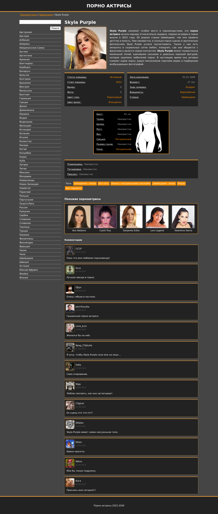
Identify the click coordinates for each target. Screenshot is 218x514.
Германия (25, 98)
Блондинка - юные (85, 183)
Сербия (23, 215)
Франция (24, 246)
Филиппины (26, 238)
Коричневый (114, 97)
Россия (23, 207)
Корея (23, 157)
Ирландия (25, 125)
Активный (116, 77)
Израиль (24, 114)
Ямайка (23, 273)
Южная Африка (28, 270)
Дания (23, 106)
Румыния (24, 211)
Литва (23, 168)
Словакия (25, 219)
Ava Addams (79, 230)
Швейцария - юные (164, 183)
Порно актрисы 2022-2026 (109, 505)
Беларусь (24, 71)
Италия (23, 137)
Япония (23, 277)
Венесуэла (25, 90)
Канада (23, 145)
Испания (24, 133)
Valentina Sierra (183, 230)
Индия (23, 118)
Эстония (24, 266)
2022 (119, 82)
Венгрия (24, 86)
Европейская (187, 92)
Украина (24, 234)
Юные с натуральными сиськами (130, 183)
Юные (181, 183)
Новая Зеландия (29, 184)
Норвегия (25, 188)
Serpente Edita (131, 230)
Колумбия (25, 153)
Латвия (23, 164)
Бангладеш (26, 63)
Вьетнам (24, 94)
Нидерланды (26, 180)
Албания (24, 40)
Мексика (24, 172)
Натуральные (123, 139)
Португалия (26, 199)
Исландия (25, 129)
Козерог (190, 87)
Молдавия (25, 176)
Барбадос (25, 67)
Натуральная (123, 149)
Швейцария (46, 14)
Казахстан (25, 141)
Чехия (22, 250)
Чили (22, 254)
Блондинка (115, 102)
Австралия (25, 32)
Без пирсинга (74, 188)
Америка (24, 44)
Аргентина (25, 55)
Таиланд (24, 227)
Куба (22, 160)
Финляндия (26, 242)
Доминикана (26, 110)
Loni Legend (157, 230)
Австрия (24, 36)
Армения (24, 59)
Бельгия (24, 75)
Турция (23, 231)
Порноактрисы (28, 14)
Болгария (24, 79)
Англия (23, 51)
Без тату (104, 183)
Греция (23, 102)
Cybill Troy (105, 230)
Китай (23, 149)
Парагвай (25, 192)
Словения (25, 223)
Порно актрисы (109, 5)
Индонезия (25, 121)
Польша (24, 196)
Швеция (24, 262)
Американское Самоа (31, 47)
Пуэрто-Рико (26, 203)
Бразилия (25, 83)
